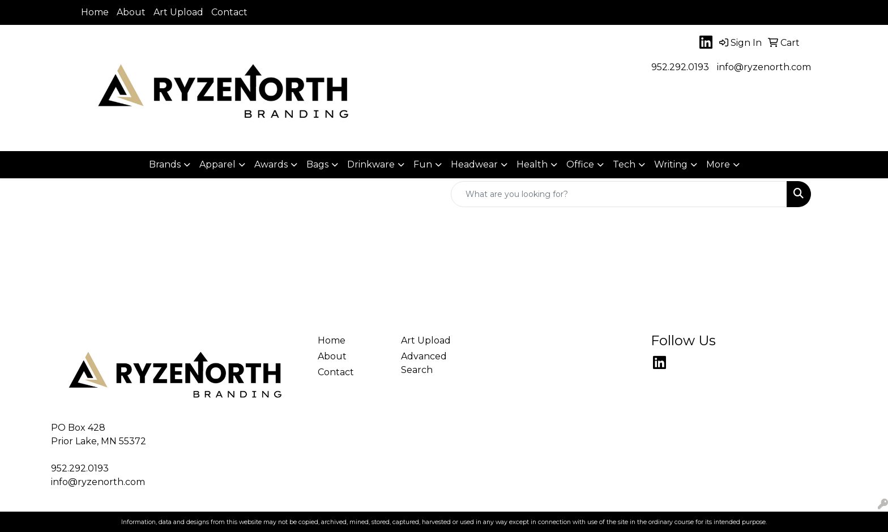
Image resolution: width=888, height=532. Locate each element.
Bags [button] (317, 164)
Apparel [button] (217, 164)
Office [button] (580, 164)
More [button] (718, 164)
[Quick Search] (619, 194)
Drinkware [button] (371, 164)
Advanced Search (424, 363)
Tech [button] (624, 164)
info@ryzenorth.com (764, 67)
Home (95, 12)
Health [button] (532, 164)
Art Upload (178, 12)
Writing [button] (671, 164)
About (131, 12)
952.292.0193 (680, 67)
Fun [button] (422, 164)
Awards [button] (271, 164)
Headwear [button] (474, 164)
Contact (229, 12)
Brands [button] (165, 164)
